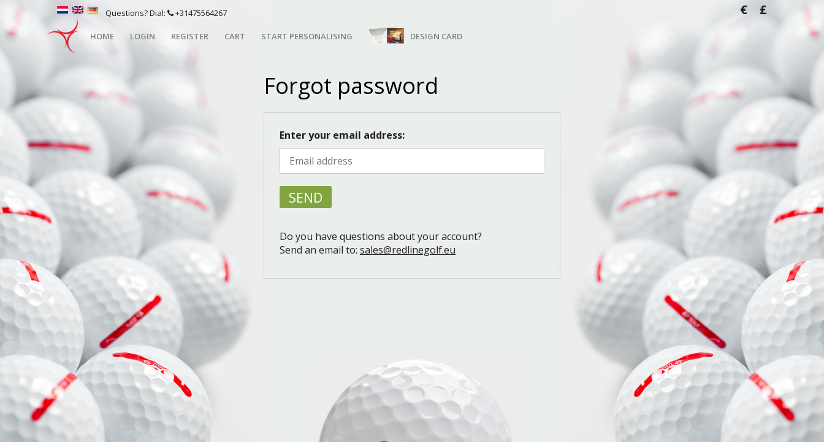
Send (305, 197)
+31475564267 (197, 12)
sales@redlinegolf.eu (408, 250)
